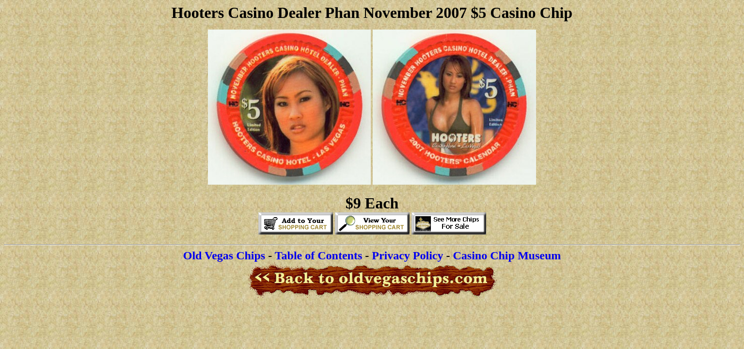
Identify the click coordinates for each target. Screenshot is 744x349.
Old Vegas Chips (224, 255)
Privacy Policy (407, 255)
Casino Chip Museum (507, 255)
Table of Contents (318, 255)
